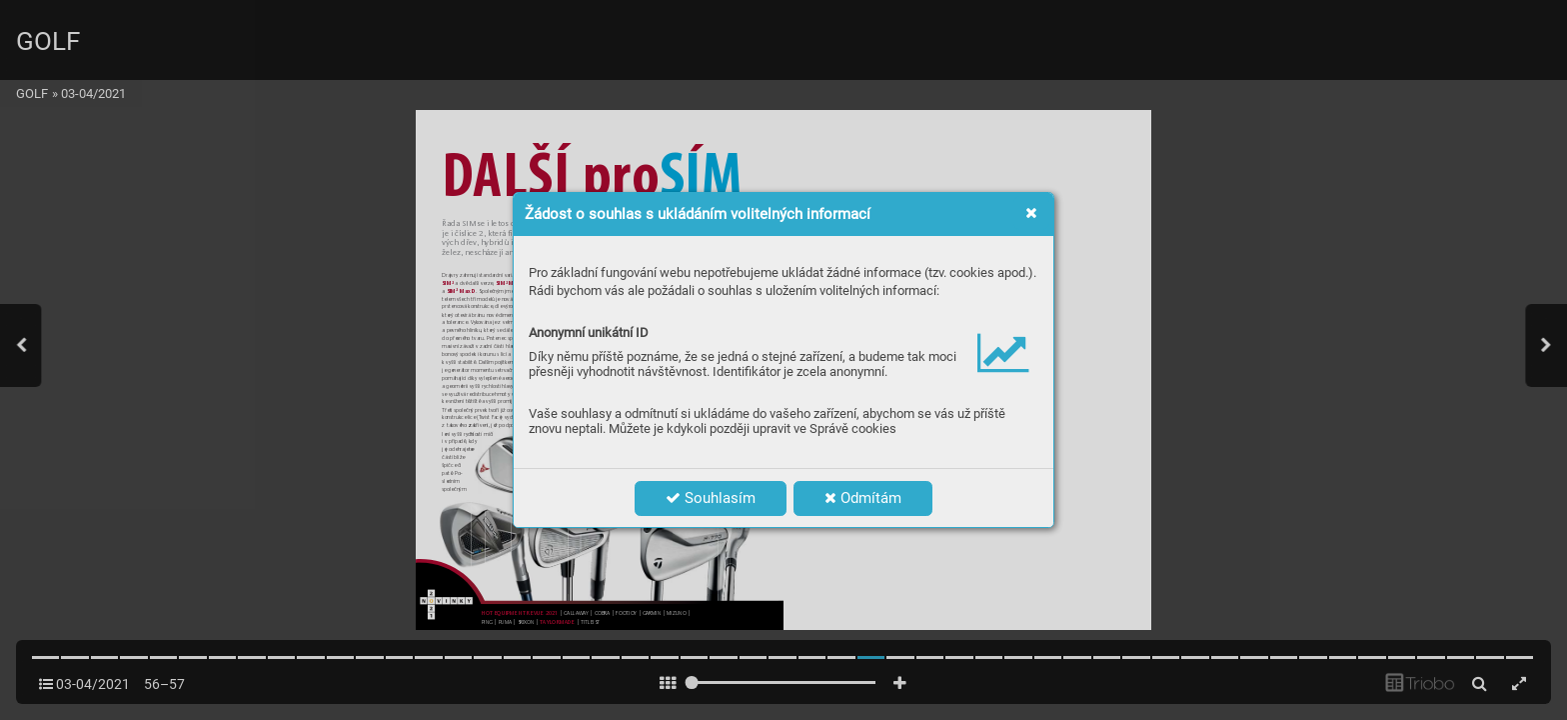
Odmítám (862, 498)
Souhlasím (711, 498)
